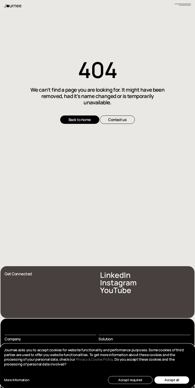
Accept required (130, 380)
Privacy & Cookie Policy (94, 359)
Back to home (80, 119)
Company (13, 339)
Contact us (117, 119)
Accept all (172, 380)
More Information (16, 380)
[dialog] (97, 366)
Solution (106, 339)
